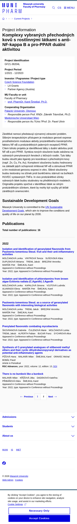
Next (52, 396)
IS (12, 450)
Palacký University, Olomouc (20, 111)
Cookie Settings (17, 507)
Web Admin (7, 480)
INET (18, 450)
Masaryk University (19, 476)
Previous (26, 396)
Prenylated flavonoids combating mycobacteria (30, 326)
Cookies (19, 480)
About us (7, 435)
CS (59, 7)
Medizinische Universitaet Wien (22, 118)
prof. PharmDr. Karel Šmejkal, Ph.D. (27, 102)
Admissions (9, 417)
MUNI (5, 450)
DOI (55, 366)
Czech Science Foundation (19, 82)
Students (7, 426)
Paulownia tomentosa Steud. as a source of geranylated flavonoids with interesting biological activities (35, 304)
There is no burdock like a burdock (22, 374)
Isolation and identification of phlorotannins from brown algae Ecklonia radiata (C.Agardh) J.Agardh (35, 280)
